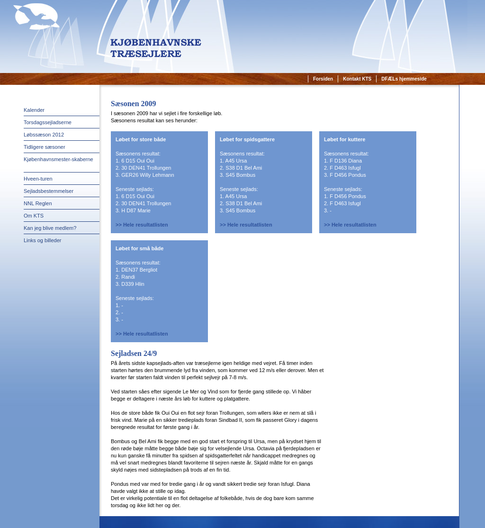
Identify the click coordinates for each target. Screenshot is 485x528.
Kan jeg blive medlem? (50, 228)
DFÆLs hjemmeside (404, 79)
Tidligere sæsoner (44, 147)
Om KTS (34, 215)
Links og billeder (43, 240)
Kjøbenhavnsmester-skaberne (58, 159)
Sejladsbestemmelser (48, 191)
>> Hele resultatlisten (142, 225)
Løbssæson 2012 (44, 134)
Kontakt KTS (357, 79)
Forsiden (323, 79)
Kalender (34, 110)
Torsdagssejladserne (48, 122)
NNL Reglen (38, 203)
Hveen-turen (38, 179)
